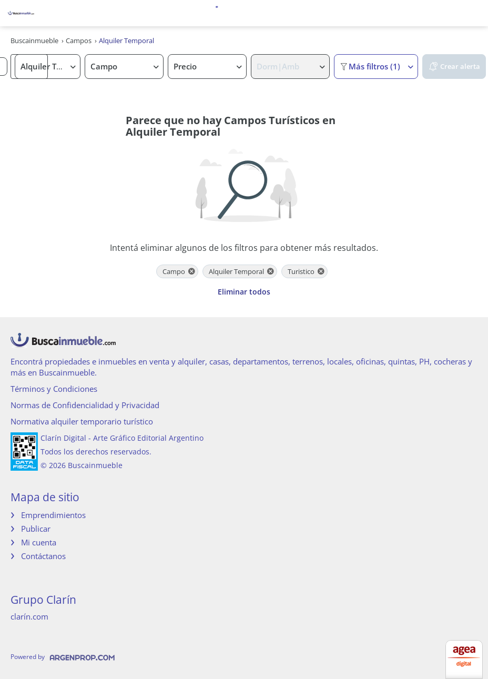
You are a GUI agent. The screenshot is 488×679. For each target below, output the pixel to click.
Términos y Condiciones (54, 388)
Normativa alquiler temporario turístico (82, 421)
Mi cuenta (38, 542)
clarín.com (29, 616)
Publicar (35, 528)
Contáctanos (43, 556)
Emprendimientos (53, 515)
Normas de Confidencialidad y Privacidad (85, 405)
